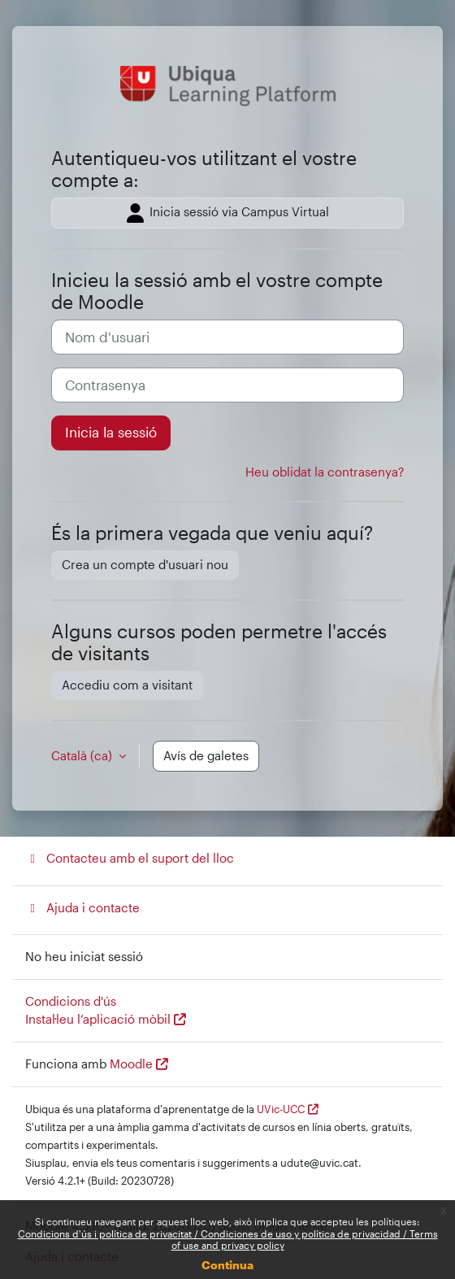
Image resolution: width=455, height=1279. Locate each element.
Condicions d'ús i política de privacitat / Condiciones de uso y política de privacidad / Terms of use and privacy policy (228, 1239)
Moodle (131, 1064)
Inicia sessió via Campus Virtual (228, 213)
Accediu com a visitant (127, 685)
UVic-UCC (281, 1109)
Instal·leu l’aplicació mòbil (98, 1019)
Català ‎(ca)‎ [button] (83, 756)
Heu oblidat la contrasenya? (324, 472)
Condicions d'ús (70, 1001)
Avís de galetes (206, 756)
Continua (228, 1265)
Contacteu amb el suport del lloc (129, 858)
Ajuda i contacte (82, 908)
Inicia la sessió (111, 432)
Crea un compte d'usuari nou (145, 565)
